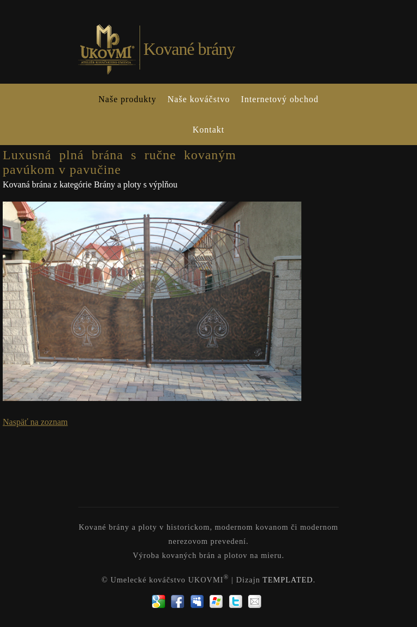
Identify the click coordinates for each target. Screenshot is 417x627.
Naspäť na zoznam (35, 422)
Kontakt (209, 129)
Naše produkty (127, 99)
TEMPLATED (287, 579)
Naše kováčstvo (199, 99)
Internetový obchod (280, 99)
